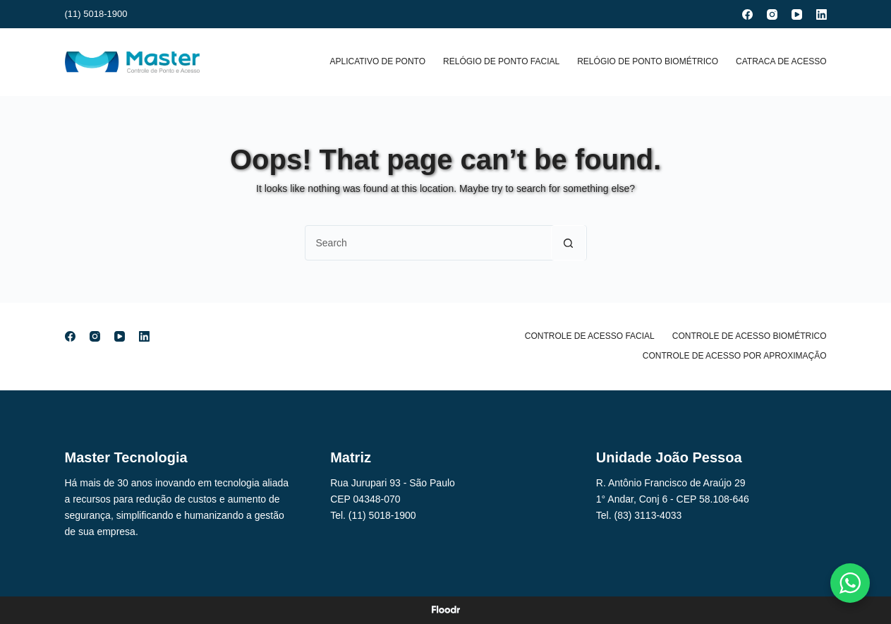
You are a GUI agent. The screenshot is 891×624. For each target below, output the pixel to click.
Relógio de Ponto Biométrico (647, 61)
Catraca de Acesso (781, 61)
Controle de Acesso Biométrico (749, 336)
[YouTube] (797, 14)
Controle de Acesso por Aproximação (735, 356)
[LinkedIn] (821, 14)
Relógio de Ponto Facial (501, 61)
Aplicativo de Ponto (377, 61)
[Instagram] (772, 14)
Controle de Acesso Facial (590, 336)
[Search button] (568, 242)
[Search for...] (428, 242)
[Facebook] (747, 14)
